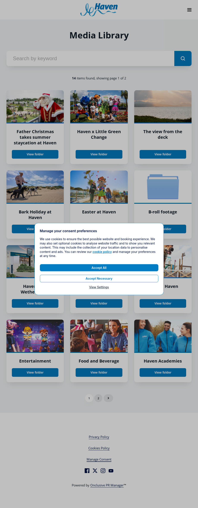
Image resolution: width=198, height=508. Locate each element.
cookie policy (102, 255)
